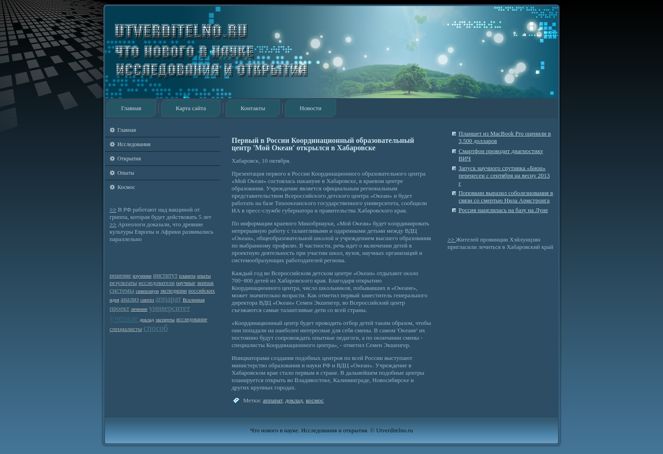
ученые (124, 318)
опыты (204, 275)
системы (122, 290)
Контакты (252, 108)
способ (156, 328)
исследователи (156, 283)
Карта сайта (191, 108)
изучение (142, 275)
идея (114, 299)
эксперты (165, 319)
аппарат (168, 299)
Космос (126, 187)
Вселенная (194, 299)
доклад (147, 319)
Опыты (125, 173)
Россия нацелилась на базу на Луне (503, 209)
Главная (131, 108)
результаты (123, 283)
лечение (139, 309)
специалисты (126, 329)
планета (187, 275)
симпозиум (147, 291)
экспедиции (173, 291)
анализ (130, 299)
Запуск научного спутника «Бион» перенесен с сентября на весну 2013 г (504, 176)
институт (165, 275)
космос (315, 400)
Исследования (134, 144)
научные (185, 283)
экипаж (205, 283)
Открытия (129, 158)
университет (169, 308)
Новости (310, 108)
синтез (147, 299)
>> (113, 209)
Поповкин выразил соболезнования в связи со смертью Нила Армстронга (506, 196)
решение (120, 275)
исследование (192, 320)
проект (119, 308)
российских (201, 291)
